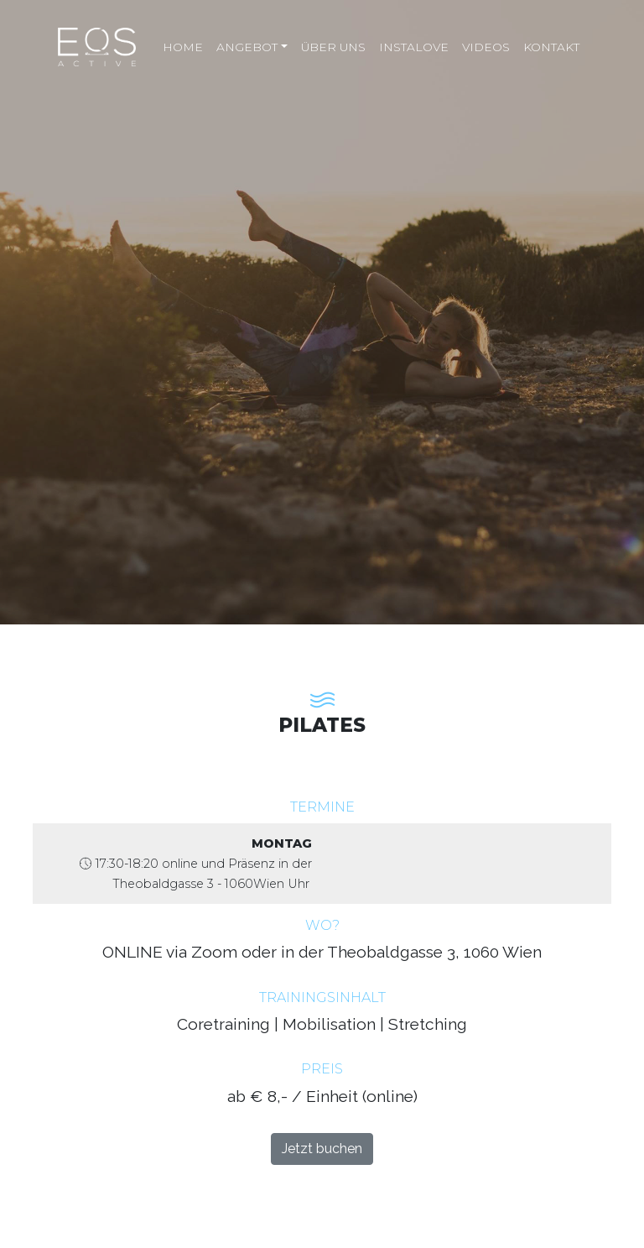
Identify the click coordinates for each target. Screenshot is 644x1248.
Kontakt (551, 47)
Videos (486, 47)
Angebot (247, 47)
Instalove (414, 47)
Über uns (333, 47)
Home (183, 47)
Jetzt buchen (322, 1149)
